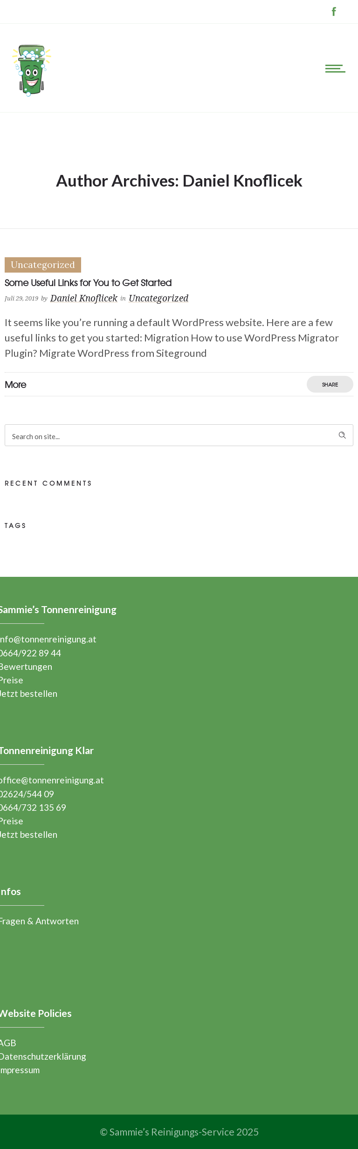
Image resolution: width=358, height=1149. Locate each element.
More (15, 384)
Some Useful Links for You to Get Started (88, 282)
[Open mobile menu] (337, 68)
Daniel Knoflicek (83, 299)
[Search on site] (179, 435)
